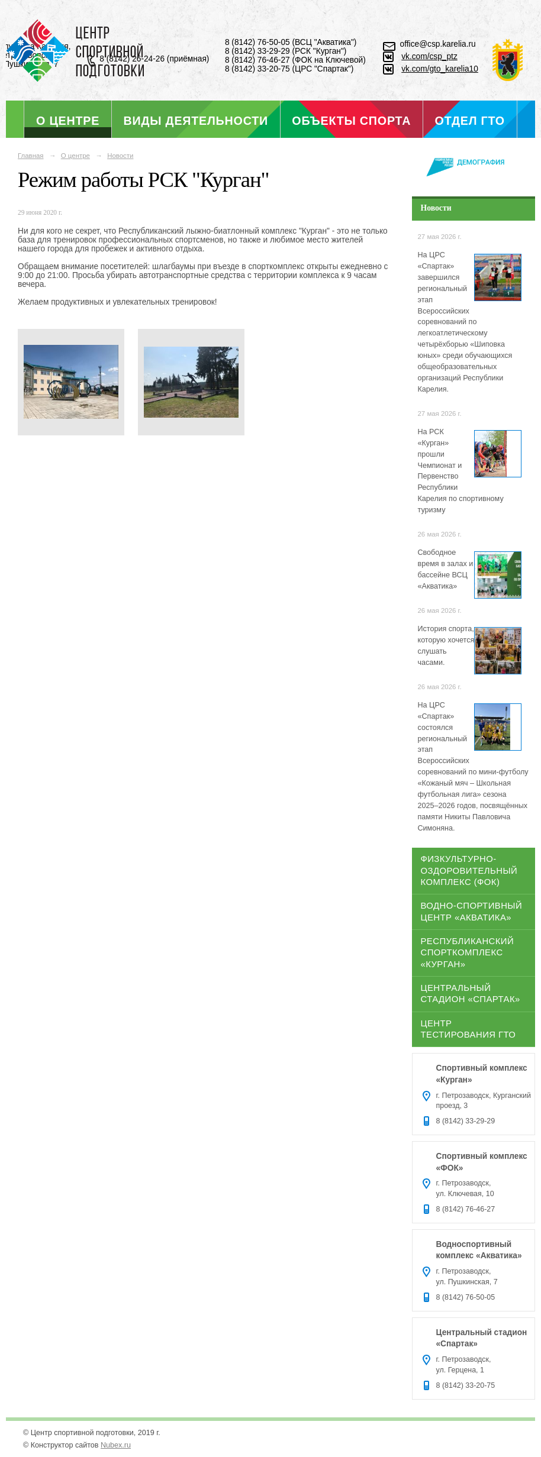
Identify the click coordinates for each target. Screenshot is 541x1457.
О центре (67, 120)
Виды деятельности (196, 120)
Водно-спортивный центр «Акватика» (472, 911)
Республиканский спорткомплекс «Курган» (467, 952)
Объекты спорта (351, 120)
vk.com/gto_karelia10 (439, 68)
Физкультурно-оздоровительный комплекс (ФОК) (469, 870)
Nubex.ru (116, 1445)
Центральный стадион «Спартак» (470, 993)
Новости (120, 155)
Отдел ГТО (470, 120)
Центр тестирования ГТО (468, 1029)
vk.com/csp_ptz (429, 56)
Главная (31, 155)
